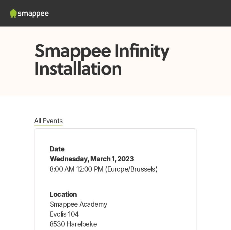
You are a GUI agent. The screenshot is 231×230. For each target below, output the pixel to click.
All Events (48, 121)
